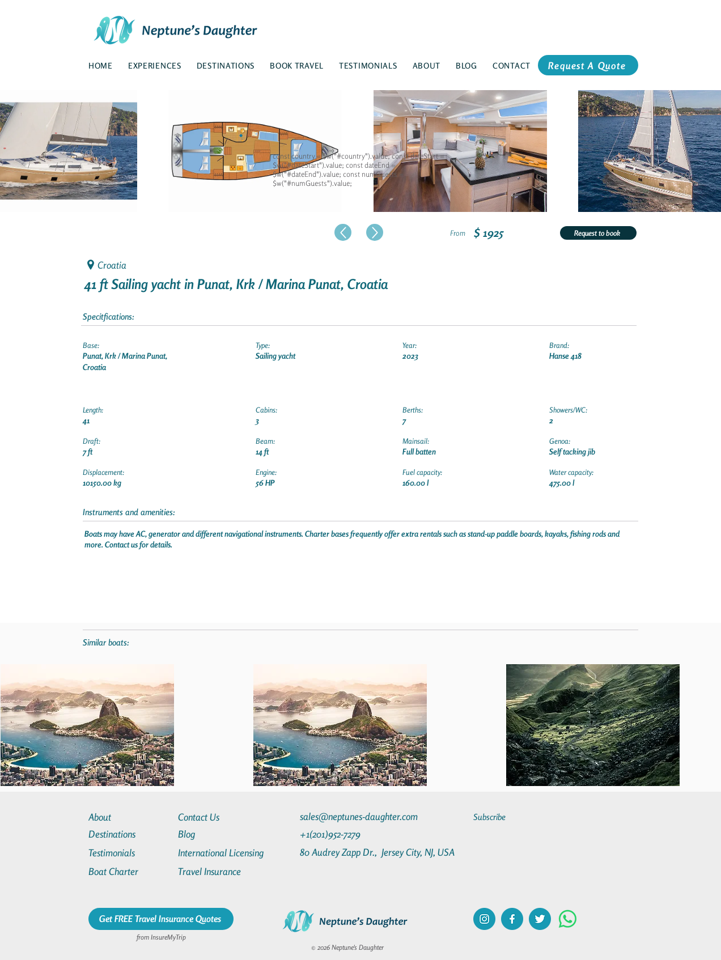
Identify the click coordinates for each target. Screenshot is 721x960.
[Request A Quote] (588, 65)
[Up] (342, 232)
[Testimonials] (129, 853)
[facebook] (512, 919)
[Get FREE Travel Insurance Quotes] (161, 919)
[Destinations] (129, 834)
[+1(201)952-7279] (352, 834)
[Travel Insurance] (219, 871)
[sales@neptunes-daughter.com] (361, 816)
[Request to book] (598, 233)
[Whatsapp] (568, 919)
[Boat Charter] (129, 871)
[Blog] (219, 834)
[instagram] (484, 919)
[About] (129, 817)
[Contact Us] (219, 817)
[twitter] (540, 919)
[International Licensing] (229, 853)
